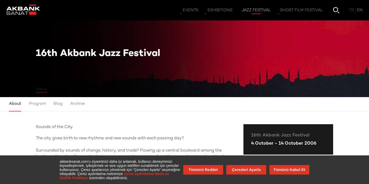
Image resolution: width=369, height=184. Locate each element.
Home (41, 89)
